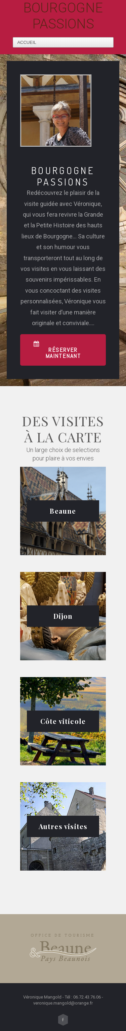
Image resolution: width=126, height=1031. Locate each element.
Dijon (63, 615)
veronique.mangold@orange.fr (63, 1003)
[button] (63, 350)
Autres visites (63, 826)
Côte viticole (63, 721)
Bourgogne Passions (63, 16)
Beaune (63, 510)
